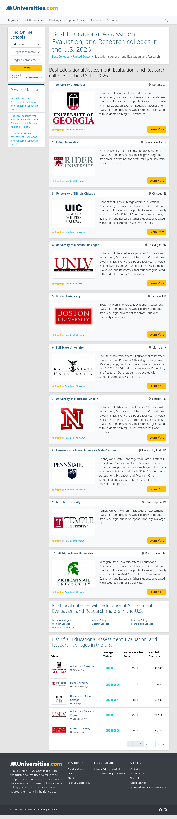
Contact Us (135, 769)
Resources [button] (112, 20)
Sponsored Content (15, 76)
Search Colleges (76, 769)
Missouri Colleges (100, 623)
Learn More (157, 129)
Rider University (67, 142)
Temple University (68, 502)
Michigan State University (75, 553)
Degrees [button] (12, 20)
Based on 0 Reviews (74, 181)
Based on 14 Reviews (75, 129)
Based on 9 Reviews (74, 540)
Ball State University (70, 347)
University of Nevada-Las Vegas (77, 245)
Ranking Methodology (79, 782)
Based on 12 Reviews (75, 386)
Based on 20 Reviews (75, 592)
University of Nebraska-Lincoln (77, 399)
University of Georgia (70, 85)
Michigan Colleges (61, 623)
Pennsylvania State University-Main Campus (86, 450)
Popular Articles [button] (76, 20)
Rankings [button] (55, 20)
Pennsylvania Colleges (142, 623)
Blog (70, 773)
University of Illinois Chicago (75, 193)
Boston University (68, 296)
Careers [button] (96, 20)
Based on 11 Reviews (75, 232)
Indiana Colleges (100, 620)
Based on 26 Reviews (75, 334)
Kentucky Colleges (140, 620)
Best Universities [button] (33, 20)
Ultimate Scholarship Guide (107, 769)
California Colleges (61, 620)
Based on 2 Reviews (74, 283)
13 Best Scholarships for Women (110, 773)
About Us (72, 778)
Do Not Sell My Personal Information (148, 787)
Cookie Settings (138, 782)
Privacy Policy (137, 773)
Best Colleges (60, 56)
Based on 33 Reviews (75, 489)
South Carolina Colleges (64, 627)
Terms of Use (136, 778)
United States (82, 56)
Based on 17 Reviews (75, 437)
